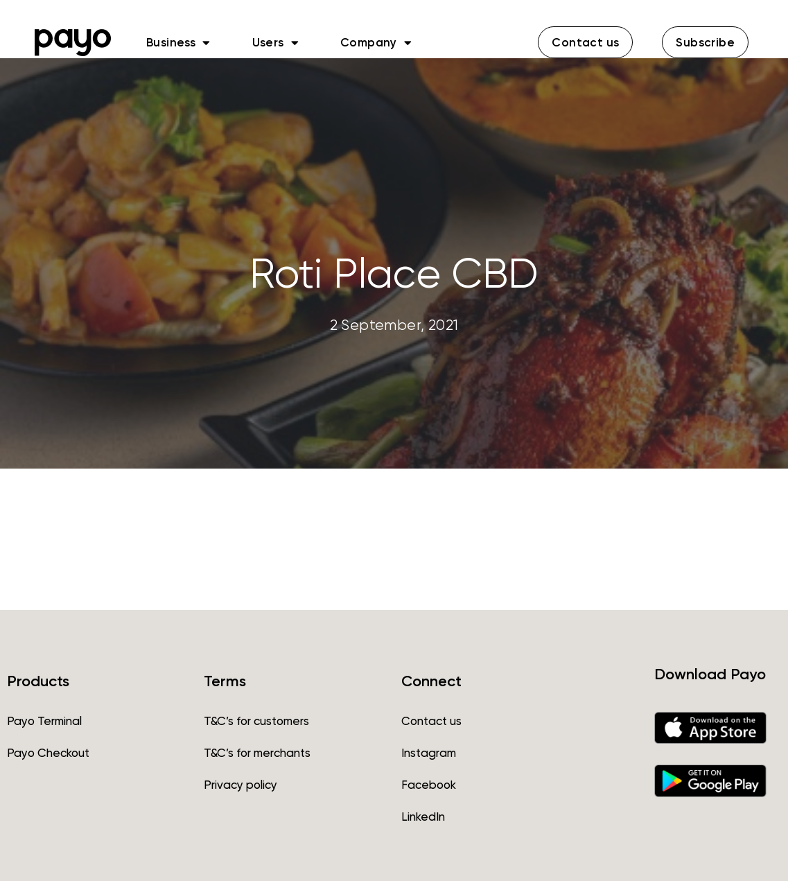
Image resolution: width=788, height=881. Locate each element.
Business (178, 42)
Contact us (431, 721)
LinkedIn (423, 816)
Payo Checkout (48, 753)
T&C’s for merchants (257, 753)
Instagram (428, 753)
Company (376, 42)
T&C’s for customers (256, 721)
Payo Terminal (44, 721)
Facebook (428, 785)
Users (275, 42)
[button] (585, 42)
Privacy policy (240, 785)
